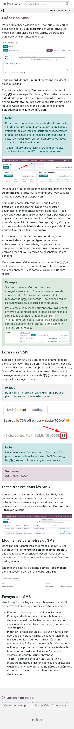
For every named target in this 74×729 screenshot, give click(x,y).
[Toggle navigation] (2, 10)
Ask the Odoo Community (50, 705)
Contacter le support (16, 705)
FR (51, 10)
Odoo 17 (63, 10)
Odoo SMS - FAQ (15, 476)
